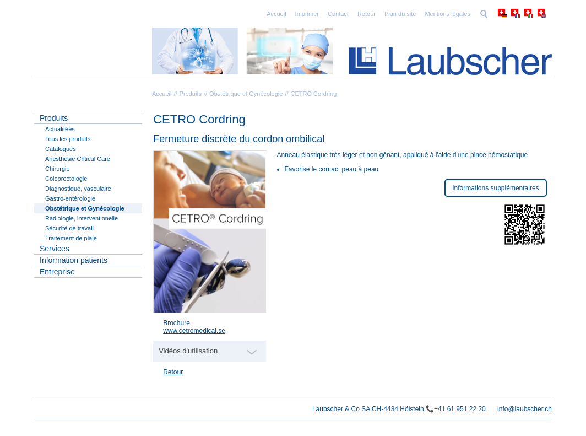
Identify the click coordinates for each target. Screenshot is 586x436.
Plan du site (400, 13)
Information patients (73, 260)
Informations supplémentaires (495, 188)
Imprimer (307, 13)
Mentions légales (447, 13)
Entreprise (57, 271)
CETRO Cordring (314, 93)
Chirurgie (57, 168)
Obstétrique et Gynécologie (246, 93)
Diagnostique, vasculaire (78, 188)
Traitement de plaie (71, 238)
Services (54, 248)
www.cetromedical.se (194, 331)
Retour (366, 13)
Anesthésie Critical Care (77, 158)
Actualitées (60, 129)
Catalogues (60, 149)
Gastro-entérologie (70, 198)
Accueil (276, 13)
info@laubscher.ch (524, 409)
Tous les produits (68, 139)
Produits (191, 93)
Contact (338, 13)
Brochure (176, 323)
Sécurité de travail (69, 228)
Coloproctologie (66, 178)
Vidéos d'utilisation (188, 351)
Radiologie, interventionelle (81, 218)
